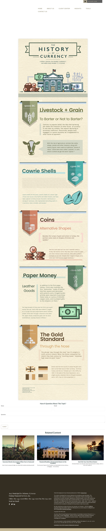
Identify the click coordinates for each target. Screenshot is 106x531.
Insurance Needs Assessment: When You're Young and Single (18, 462)
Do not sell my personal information (63, 509)
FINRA (65, 515)
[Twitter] (12, 504)
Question (3, 414)
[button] (50, 8)
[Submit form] (4, 427)
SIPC (68, 515)
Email (55, 405)
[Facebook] (10, 504)
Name (2, 405)
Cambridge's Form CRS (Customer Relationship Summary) (66, 525)
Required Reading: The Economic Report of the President (53, 462)
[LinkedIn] (14, 504)
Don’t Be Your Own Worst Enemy (87, 462)
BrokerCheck (84, 492)
